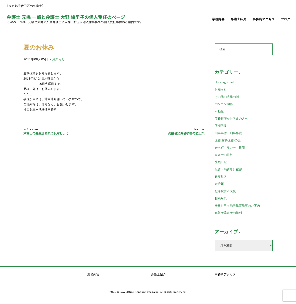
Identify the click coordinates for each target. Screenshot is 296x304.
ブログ (285, 19)
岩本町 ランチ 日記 (230, 147)
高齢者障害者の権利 (228, 212)
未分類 (219, 183)
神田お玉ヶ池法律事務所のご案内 (237, 205)
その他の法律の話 (227, 96)
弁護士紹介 (239, 19)
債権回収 (221, 125)
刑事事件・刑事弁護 (228, 133)
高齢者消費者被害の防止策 (186, 133)
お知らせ (58, 59)
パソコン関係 (224, 104)
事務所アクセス (264, 19)
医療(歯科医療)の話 (228, 140)
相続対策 (221, 198)
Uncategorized (224, 82)
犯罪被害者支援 (225, 191)
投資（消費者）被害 (228, 169)
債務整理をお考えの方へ (231, 118)
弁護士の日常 (224, 154)
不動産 (219, 111)
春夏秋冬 (221, 176)
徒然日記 (221, 162)
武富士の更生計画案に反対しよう (46, 133)
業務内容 (218, 19)
